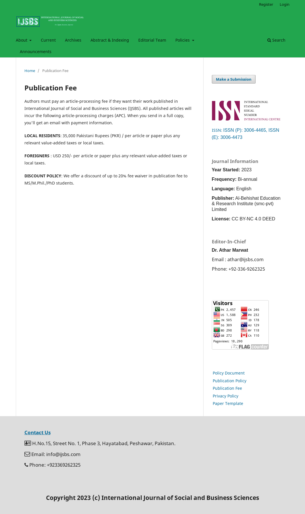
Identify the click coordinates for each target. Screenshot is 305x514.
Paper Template (228, 403)
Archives (73, 40)
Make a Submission (234, 79)
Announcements (35, 51)
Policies (183, 40)
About (22, 40)
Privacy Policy (225, 396)
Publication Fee (227, 388)
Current (48, 40)
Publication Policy (229, 380)
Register (266, 4)
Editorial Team (152, 40)
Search (276, 40)
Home (29, 70)
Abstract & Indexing (110, 40)
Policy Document (229, 373)
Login (284, 4)
